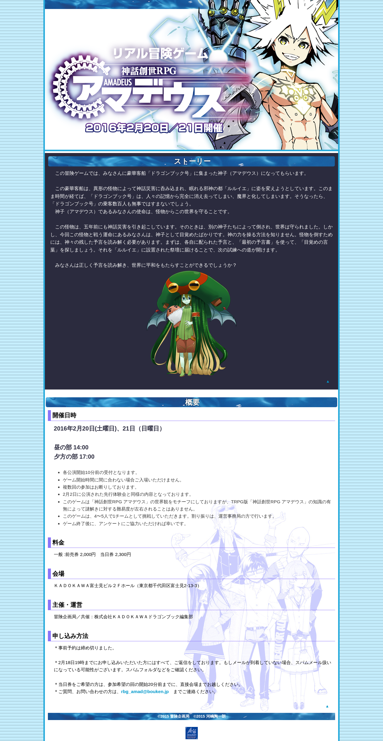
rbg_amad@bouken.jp (145, 691)
